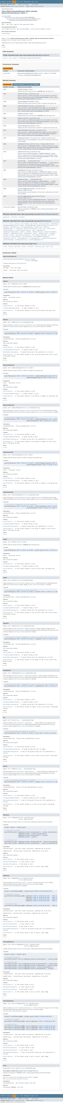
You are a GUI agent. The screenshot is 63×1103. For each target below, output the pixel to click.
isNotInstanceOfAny (50, 231)
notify (24, 246)
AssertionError (8, 305)
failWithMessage (30, 225)
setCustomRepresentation (41, 236)
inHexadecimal (7, 228)
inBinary (46, 227)
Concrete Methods (33, 84)
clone (5, 246)
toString (38, 246)
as (4, 224)
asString (17, 224)
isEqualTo (21, 151)
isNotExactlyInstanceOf (10, 231)
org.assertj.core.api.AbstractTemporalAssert (19, 18)
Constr (17, 6)
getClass (17, 246)
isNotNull (6, 233)
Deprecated (27, 1)
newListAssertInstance (23, 235)
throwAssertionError (9, 238)
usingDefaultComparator (48, 238)
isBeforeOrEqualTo (23, 125)
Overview (3, 1)
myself (15, 58)
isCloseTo (14, 217)
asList (11, 224)
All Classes (35, 4)
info (10, 58)
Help (36, 1)
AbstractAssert (43, 55)
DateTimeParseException (10, 352)
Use (18, 1)
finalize (11, 246)
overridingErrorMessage (39, 235)
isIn (19, 161)
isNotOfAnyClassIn (17, 233)
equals (22, 225)
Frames (20, 4)
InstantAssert (6, 33)
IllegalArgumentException (11, 308)
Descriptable (21, 29)
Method (22, 6)
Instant (38, 18)
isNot (33, 230)
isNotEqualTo (22, 170)
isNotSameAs (28, 233)
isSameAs (52, 233)
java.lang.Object (6, 16)
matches (5, 235)
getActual (6, 217)
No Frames (26, 4)
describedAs (25, 224)
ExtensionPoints (36, 29)
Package (9, 1)
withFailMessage (8, 239)
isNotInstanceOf (37, 231)
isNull (35, 233)
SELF (4, 89)
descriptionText (44, 224)
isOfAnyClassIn (43, 233)
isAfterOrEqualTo (23, 101)
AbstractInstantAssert (25, 73)
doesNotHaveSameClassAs (10, 225)
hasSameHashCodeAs (27, 227)
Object (34, 243)
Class (45, 73)
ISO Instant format (42, 97)
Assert (4, 29)
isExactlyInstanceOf (30, 228)
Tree (21, 1)
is (14, 228)
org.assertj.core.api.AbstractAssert (14, 17)
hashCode (6, 227)
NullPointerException (10, 861)
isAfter (20, 89)
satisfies (51, 235)
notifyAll (30, 246)
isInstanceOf (51, 228)
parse (19, 207)
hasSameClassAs (15, 227)
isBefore (20, 113)
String (25, 93)
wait (43, 246)
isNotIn (20, 179)
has (56, 225)
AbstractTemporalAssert (14, 40)
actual (5, 58)
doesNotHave (55, 224)
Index (32, 1)
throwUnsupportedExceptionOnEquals (29, 58)
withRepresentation (21, 239)
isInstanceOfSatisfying (22, 230)
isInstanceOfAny (8, 230)
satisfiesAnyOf (16, 236)
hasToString (38, 227)
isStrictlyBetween (23, 188)
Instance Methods (19, 84)
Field (12, 6)
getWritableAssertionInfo (45, 225)
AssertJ (14, 1102)
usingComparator (23, 238)
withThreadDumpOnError (36, 239)
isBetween (21, 138)
